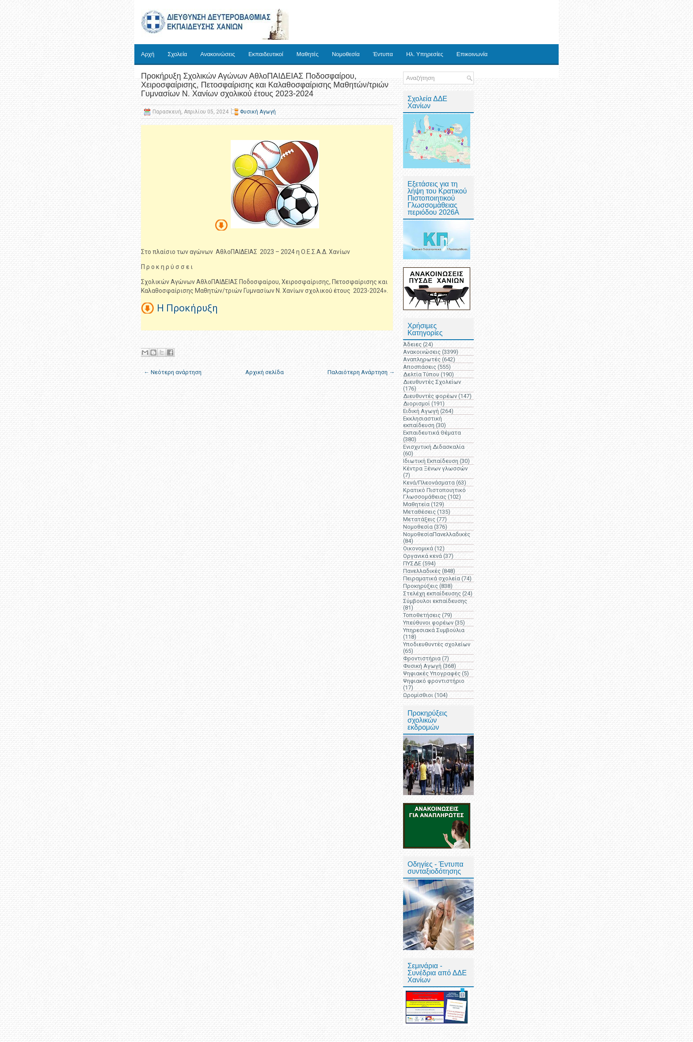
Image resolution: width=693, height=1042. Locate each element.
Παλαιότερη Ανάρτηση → (361, 372)
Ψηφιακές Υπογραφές (432, 673)
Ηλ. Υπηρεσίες (424, 54)
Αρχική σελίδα (264, 372)
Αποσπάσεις (419, 367)
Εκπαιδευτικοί (265, 54)
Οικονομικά (418, 548)
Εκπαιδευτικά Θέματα (432, 432)
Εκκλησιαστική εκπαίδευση (422, 421)
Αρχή (147, 54)
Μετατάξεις (419, 519)
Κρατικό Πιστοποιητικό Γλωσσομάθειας (434, 493)
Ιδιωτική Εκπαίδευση (430, 461)
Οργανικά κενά (422, 556)
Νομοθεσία (346, 54)
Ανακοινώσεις (217, 54)
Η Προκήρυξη (187, 308)
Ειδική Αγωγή (421, 411)
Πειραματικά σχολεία (431, 578)
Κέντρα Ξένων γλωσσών (435, 468)
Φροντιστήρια (422, 658)
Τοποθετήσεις (422, 615)
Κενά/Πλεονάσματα (429, 482)
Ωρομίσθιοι (418, 695)
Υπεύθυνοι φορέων (428, 622)
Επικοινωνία (472, 54)
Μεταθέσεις (419, 511)
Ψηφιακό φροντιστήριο (434, 681)
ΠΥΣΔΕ (412, 563)
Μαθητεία (416, 504)
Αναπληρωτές (422, 359)
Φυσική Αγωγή (258, 112)
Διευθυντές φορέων (430, 396)
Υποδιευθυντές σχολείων (436, 644)
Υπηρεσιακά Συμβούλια (434, 630)
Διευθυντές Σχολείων (432, 382)
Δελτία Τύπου (421, 374)
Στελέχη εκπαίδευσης (432, 593)
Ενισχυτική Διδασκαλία (434, 446)
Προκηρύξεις (420, 586)
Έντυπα (383, 54)
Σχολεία (177, 54)
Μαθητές (308, 54)
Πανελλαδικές (422, 571)
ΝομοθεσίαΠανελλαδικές (436, 534)
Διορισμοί (416, 403)
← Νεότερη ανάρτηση (173, 372)
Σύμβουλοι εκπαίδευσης (435, 601)
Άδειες (412, 344)
